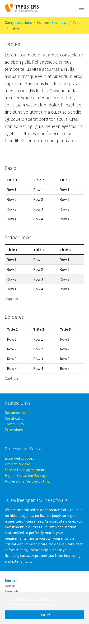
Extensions (14, 429)
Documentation (18, 412)
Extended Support (19, 458)
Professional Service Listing (27, 481)
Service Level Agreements (25, 469)
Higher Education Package (26, 475)
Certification (15, 418)
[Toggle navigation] (81, 8)
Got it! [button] (44, 614)
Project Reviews (18, 464)
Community (14, 424)
